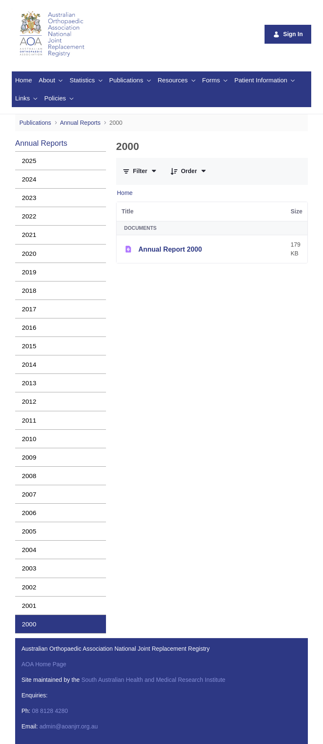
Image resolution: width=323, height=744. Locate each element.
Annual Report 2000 (170, 249)
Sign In (288, 34)
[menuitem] (23, 80)
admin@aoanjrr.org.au (69, 726)
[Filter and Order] (140, 171)
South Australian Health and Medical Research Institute (153, 679)
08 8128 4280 (50, 710)
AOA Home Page (43, 664)
